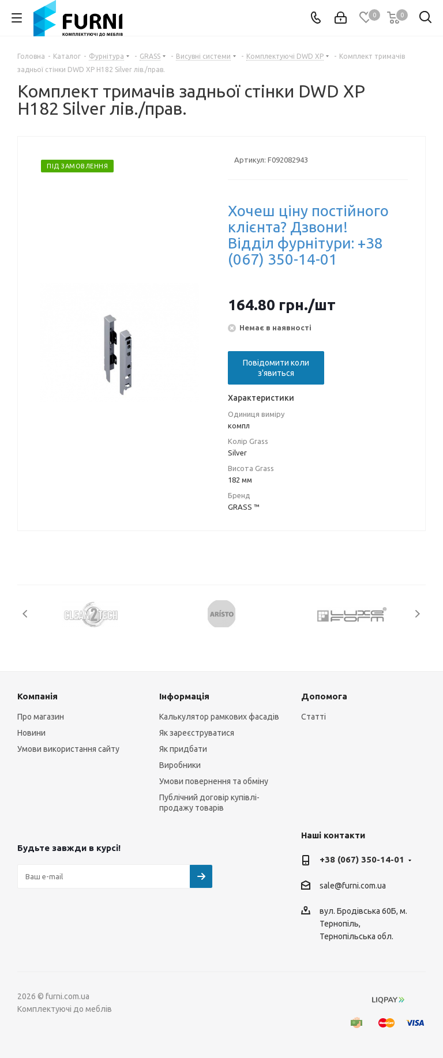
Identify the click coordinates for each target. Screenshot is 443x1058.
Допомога (324, 696)
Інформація (184, 696)
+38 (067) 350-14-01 (362, 859)
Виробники (180, 765)
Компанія (37, 696)
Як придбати (183, 749)
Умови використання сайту (68, 749)
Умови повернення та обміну (213, 781)
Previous (25, 613)
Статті (313, 716)
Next (417, 613)
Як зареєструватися (196, 732)
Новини (31, 732)
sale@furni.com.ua (353, 885)
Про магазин (40, 716)
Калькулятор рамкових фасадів (219, 716)
